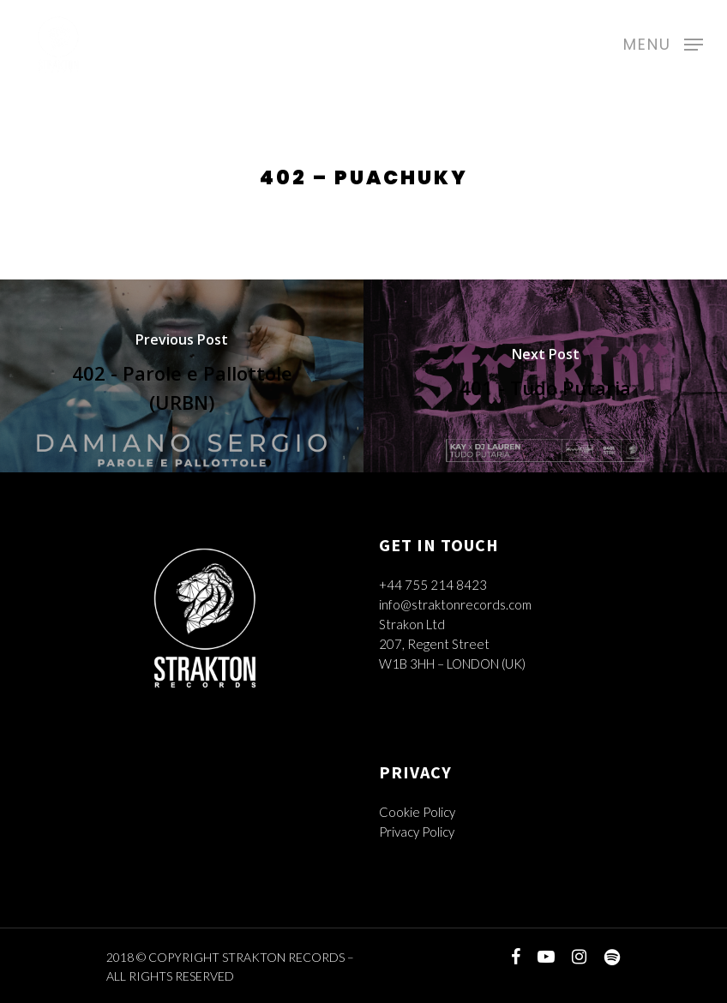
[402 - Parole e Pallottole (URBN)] (182, 375)
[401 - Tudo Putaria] (545, 375)
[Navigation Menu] (663, 42)
